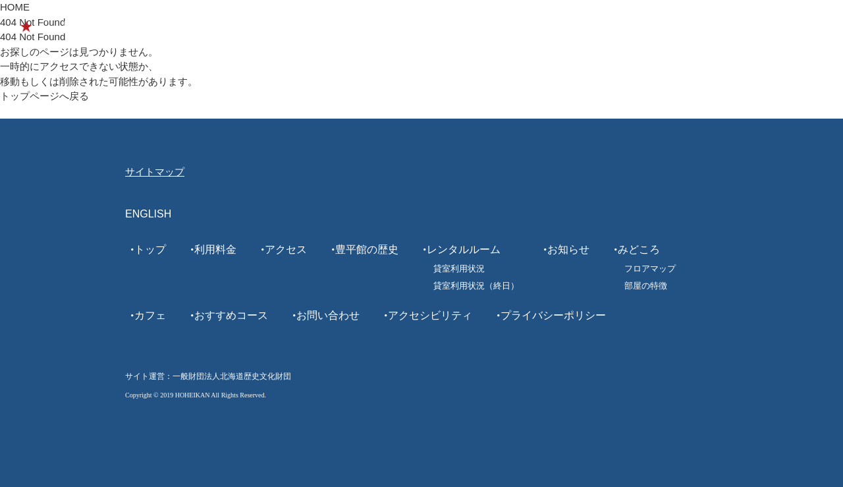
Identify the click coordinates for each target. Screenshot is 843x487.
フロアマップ (650, 268)
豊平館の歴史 (397, 26)
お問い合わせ (328, 315)
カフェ (521, 26)
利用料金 (215, 249)
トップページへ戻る (44, 95)
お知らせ (568, 249)
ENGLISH (755, 26)
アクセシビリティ (430, 315)
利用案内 (328, 26)
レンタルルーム (679, 26)
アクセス (286, 249)
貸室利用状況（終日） (476, 286)
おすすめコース (590, 26)
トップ (150, 249)
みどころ (467, 26)
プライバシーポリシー (553, 315)
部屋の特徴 (645, 286)
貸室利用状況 (459, 268)
